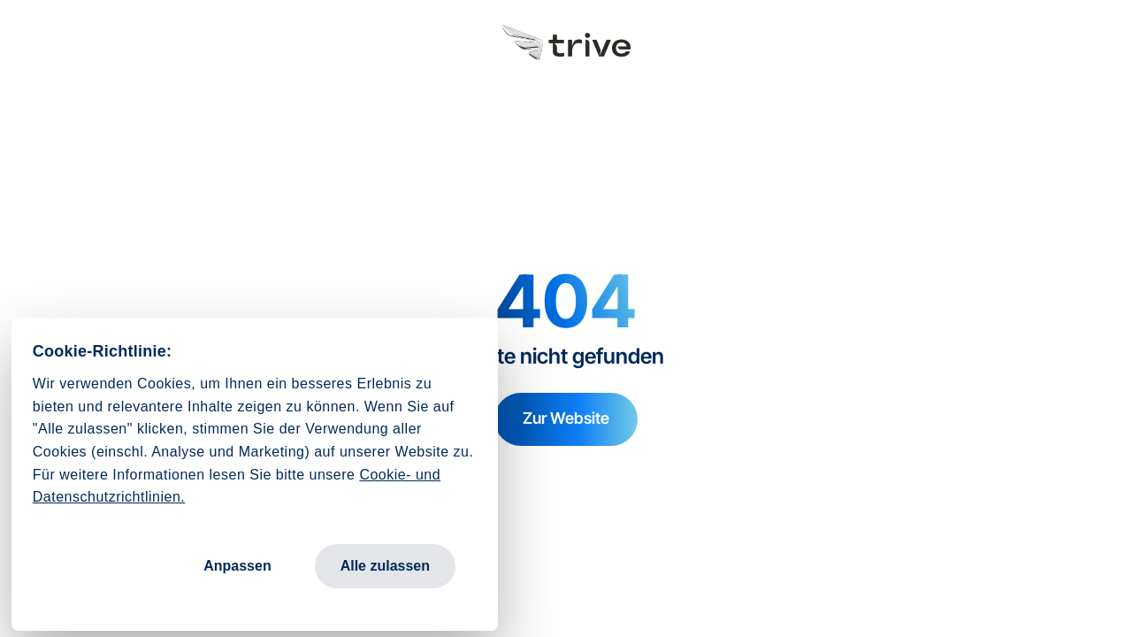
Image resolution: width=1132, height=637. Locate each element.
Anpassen (237, 565)
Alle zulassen (385, 565)
